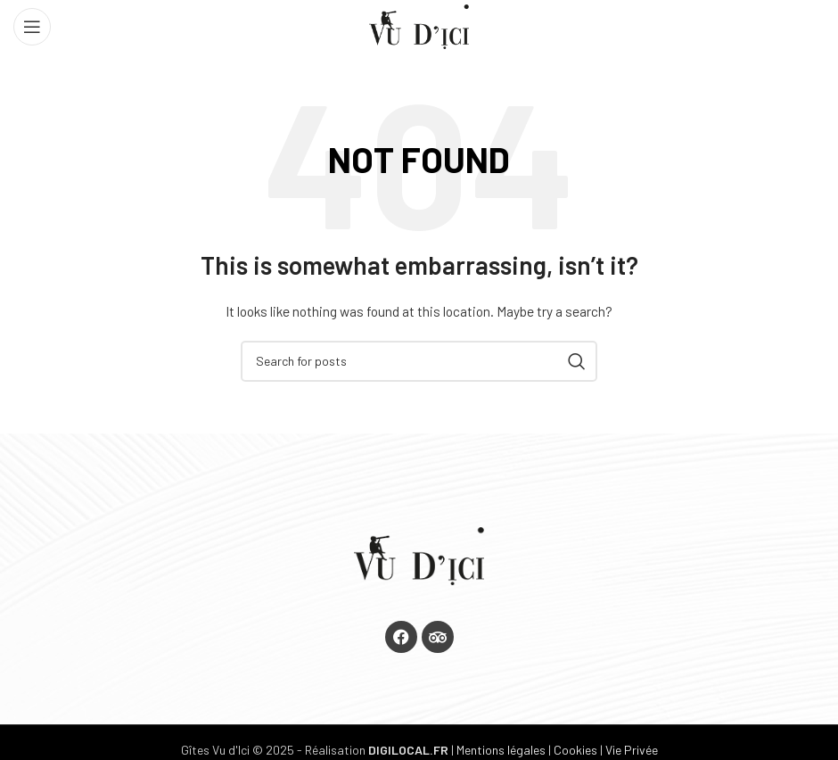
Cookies (575, 749)
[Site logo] (418, 25)
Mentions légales (501, 749)
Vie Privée (631, 749)
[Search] (419, 361)
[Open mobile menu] (32, 27)
